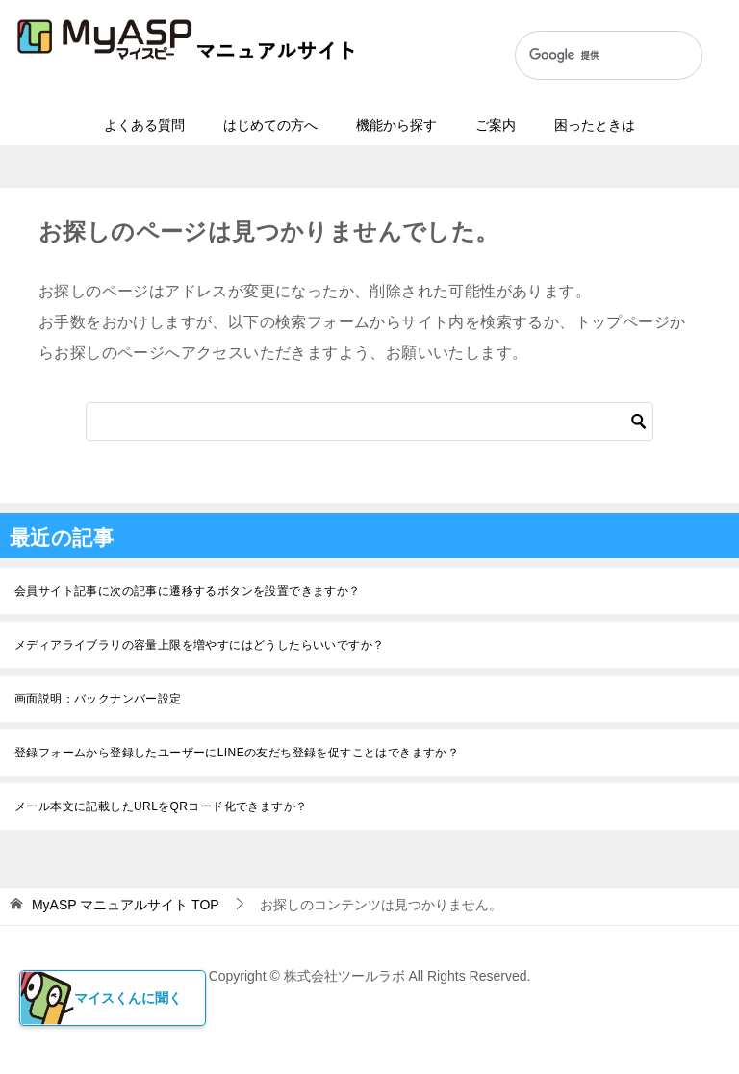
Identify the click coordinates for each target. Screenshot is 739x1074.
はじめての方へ (270, 125)
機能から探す (396, 125)
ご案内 (495, 125)
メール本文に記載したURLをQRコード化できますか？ (160, 806)
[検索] (589, 55)
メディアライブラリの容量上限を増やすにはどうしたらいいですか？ (199, 645)
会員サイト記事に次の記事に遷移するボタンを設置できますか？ (187, 591)
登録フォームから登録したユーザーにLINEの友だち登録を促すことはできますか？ (236, 752)
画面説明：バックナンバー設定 (98, 698)
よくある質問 (144, 125)
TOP (125, 904)
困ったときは (594, 125)
